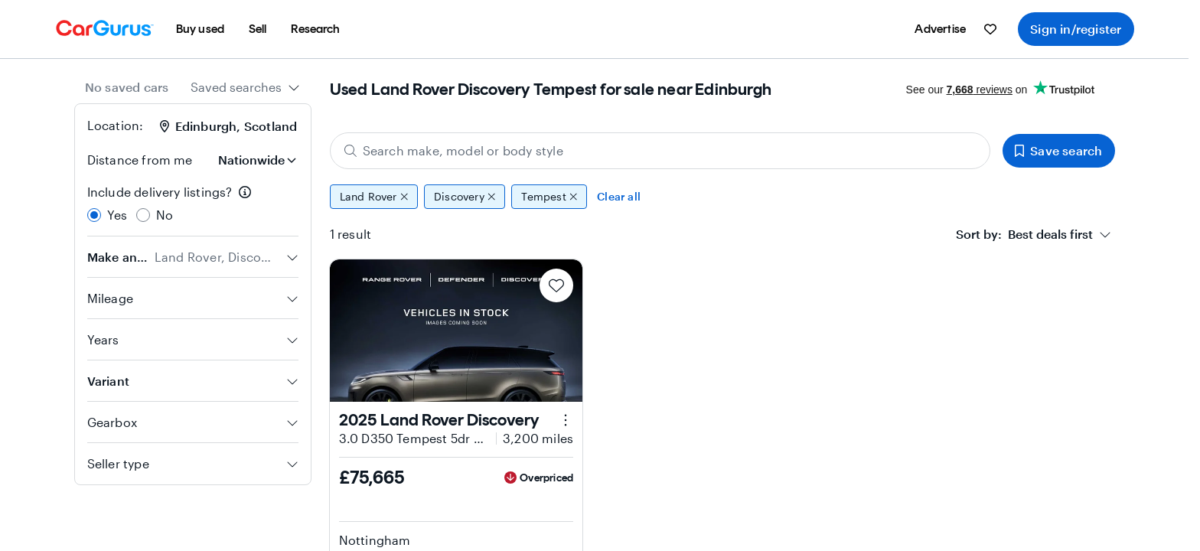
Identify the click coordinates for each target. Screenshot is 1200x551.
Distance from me (140, 159)
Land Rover (374, 197)
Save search (1058, 150)
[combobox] (245, 87)
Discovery (464, 197)
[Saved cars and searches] (990, 29)
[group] (722, 196)
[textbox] (1024, 234)
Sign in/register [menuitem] (1075, 28)
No (164, 214)
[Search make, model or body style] (660, 150)
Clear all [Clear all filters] (619, 196)
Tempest (549, 197)
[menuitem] (200, 29)
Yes (117, 214)
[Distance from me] (255, 160)
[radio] (94, 215)
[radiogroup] (192, 203)
